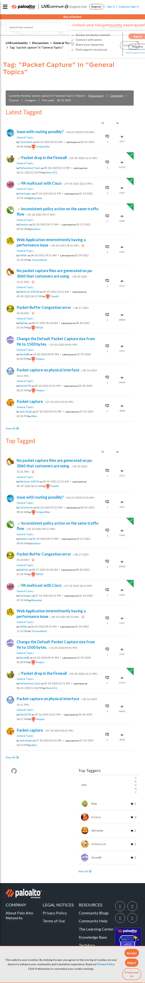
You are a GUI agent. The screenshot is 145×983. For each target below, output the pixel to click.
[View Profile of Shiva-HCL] (51, 172)
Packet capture (45, 401)
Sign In (111, 6)
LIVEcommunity (17, 43)
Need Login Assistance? (122, 52)
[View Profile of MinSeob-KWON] (29, 291)
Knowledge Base (93, 937)
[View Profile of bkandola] (36, 198)
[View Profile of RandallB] (24, 354)
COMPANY (16, 904)
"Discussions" (96, 95)
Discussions (40, 43)
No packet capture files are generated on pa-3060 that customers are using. (55, 275)
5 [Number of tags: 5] (135, 803)
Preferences (132, 974)
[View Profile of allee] (34, 416)
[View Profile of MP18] (39, 327)
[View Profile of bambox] (24, 224)
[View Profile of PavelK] (55, 296)
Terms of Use (54, 921)
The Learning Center (96, 929)
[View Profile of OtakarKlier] (43, 146)
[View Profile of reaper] (40, 359)
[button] (131, 953)
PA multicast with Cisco (56, 183)
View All (10, 428)
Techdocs (87, 945)
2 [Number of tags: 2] (135, 830)
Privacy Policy (105, 964)
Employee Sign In (129, 6)
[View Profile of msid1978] (25, 386)
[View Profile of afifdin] (23, 255)
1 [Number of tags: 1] (135, 844)
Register (96, 6)
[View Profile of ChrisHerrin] (26, 142)
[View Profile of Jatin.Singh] (25, 411)
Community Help (93, 921)
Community (116, 95)
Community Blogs (94, 913)
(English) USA (76, 7)
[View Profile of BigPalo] (23, 323)
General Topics (25, 137)
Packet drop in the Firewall (59, 157)
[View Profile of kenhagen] (25, 193)
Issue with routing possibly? (56, 131)
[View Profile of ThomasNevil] (39, 260)
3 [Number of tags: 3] (135, 817)
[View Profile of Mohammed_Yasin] (29, 168)
